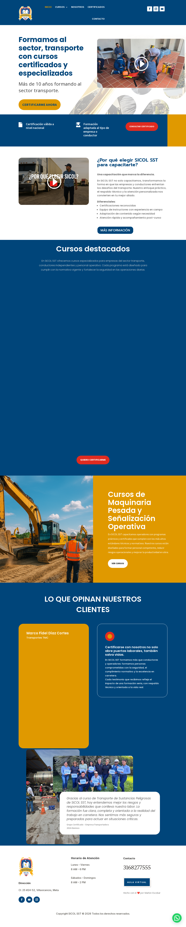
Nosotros (77, 7)
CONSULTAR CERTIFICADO (141, 126)
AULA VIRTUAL (137, 882)
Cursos (60, 7)
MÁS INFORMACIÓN (115, 230)
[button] (177, 918)
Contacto (98, 19)
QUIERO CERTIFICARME (93, 459)
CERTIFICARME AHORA (39, 104)
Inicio (48, 7)
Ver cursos (118, 563)
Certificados (96, 7)
